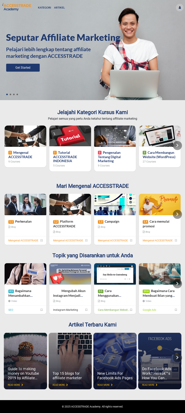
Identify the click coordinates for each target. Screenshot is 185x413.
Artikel (59, 7)
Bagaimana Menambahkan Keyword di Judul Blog (24, 295)
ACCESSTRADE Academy (85, 406)
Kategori (44, 7)
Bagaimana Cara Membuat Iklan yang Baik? (159, 295)
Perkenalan (20, 221)
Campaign (108, 221)
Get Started (22, 67)
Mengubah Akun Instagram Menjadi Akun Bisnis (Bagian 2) (69, 295)
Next (177, 145)
